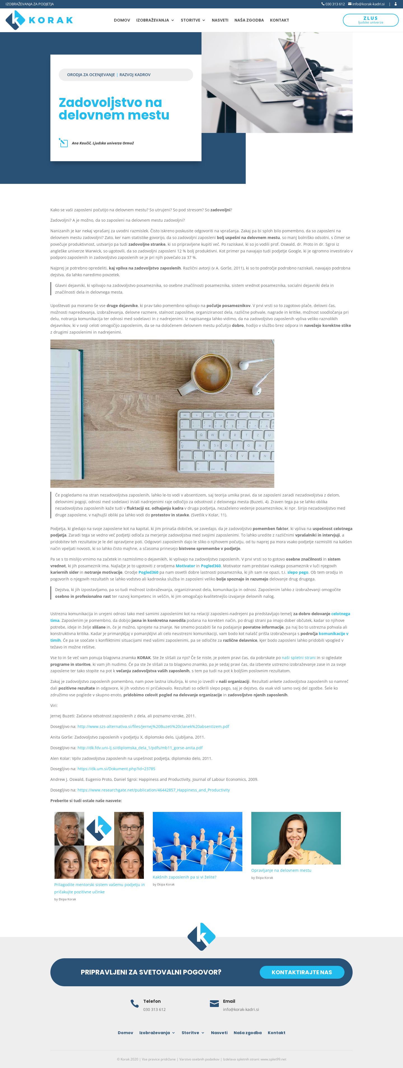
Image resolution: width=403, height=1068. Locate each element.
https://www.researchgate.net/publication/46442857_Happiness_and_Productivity (154, 790)
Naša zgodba (249, 20)
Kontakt (279, 20)
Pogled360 (211, 565)
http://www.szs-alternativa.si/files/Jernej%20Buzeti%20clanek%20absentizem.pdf (153, 726)
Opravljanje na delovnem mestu (281, 870)
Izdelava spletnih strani (241, 1059)
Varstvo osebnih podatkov (199, 1059)
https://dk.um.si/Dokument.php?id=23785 (116, 768)
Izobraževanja (152, 20)
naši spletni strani (299, 657)
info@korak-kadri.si (368, 3)
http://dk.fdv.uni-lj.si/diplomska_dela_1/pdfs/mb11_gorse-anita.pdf (140, 747)
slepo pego (297, 572)
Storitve (190, 20)
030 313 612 (335, 3)
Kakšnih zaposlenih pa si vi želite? (184, 877)
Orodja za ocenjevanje (91, 74)
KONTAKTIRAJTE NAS (301, 972)
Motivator (185, 565)
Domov (122, 20)
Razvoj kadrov (135, 74)
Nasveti (220, 20)
